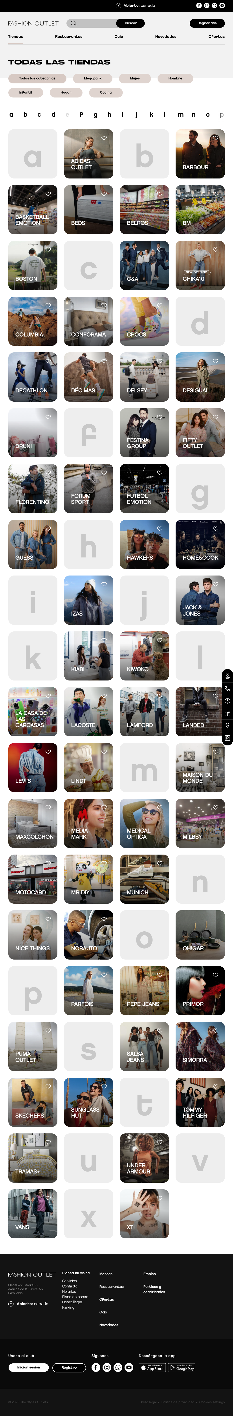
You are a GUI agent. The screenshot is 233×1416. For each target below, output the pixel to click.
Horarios (69, 1291)
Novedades (165, 37)
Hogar (66, 92)
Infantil (25, 92)
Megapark (92, 78)
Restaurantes (68, 37)
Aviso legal (148, 1402)
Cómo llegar (72, 1302)
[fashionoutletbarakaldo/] (199, 6)
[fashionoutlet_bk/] (206, 6)
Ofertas (217, 37)
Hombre (175, 78)
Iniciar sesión (28, 1367)
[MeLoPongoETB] (222, 6)
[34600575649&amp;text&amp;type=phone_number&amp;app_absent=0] (214, 6)
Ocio (119, 37)
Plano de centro (75, 1297)
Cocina (106, 92)
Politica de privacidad (177, 1402)
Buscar (131, 23)
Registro (69, 1367)
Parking (68, 1307)
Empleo (149, 1274)
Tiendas (15, 37)
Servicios (69, 1281)
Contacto (69, 1286)
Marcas (105, 1274)
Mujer (135, 78)
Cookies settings (212, 1402)
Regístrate (207, 23)
